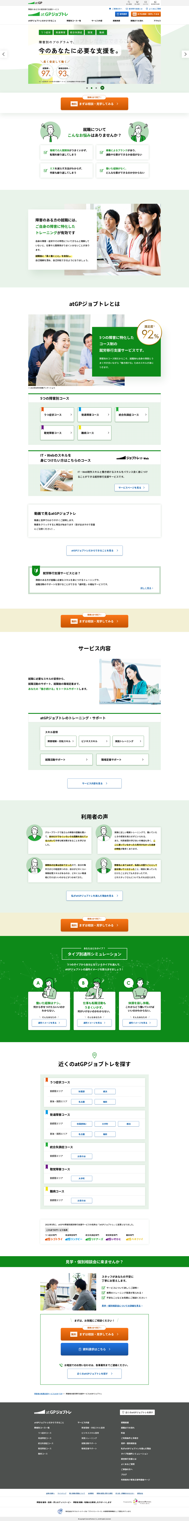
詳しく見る (145, 588)
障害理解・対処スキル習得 (93, 1427)
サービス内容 (96, 20)
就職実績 (116, 20)
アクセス (157, 20)
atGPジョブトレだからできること (42, 20)
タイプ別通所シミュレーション (134, 1453)
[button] (3, 54)
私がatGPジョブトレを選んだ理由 (136, 1448)
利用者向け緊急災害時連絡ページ (135, 1479)
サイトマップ (62, 1493)
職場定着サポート (111, 759)
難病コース (87, 433)
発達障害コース (90, 414)
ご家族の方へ (115, 8)
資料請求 (122, 14)
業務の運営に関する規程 (105, 1493)
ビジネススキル (89, 741)
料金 (123, 1432)
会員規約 (91, 1493)
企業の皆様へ (50, 1493)
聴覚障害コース (53, 433)
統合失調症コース (129, 414)
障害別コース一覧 (74, 20)
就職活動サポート (55, 759)
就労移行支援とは (134, 8)
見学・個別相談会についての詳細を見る (121, 1305)
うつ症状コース (53, 414)
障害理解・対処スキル (59, 741)
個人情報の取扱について (77, 1493)
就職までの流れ (137, 20)
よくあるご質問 (153, 8)
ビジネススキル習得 (90, 1432)
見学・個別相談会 (128, 1443)
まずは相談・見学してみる (146, 14)
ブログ (124, 1474)
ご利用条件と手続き (129, 1438)
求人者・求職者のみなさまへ (124, 1493)
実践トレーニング (124, 741)
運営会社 (140, 1493)
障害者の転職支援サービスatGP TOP (48, 1393)
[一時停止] (102, 88)
